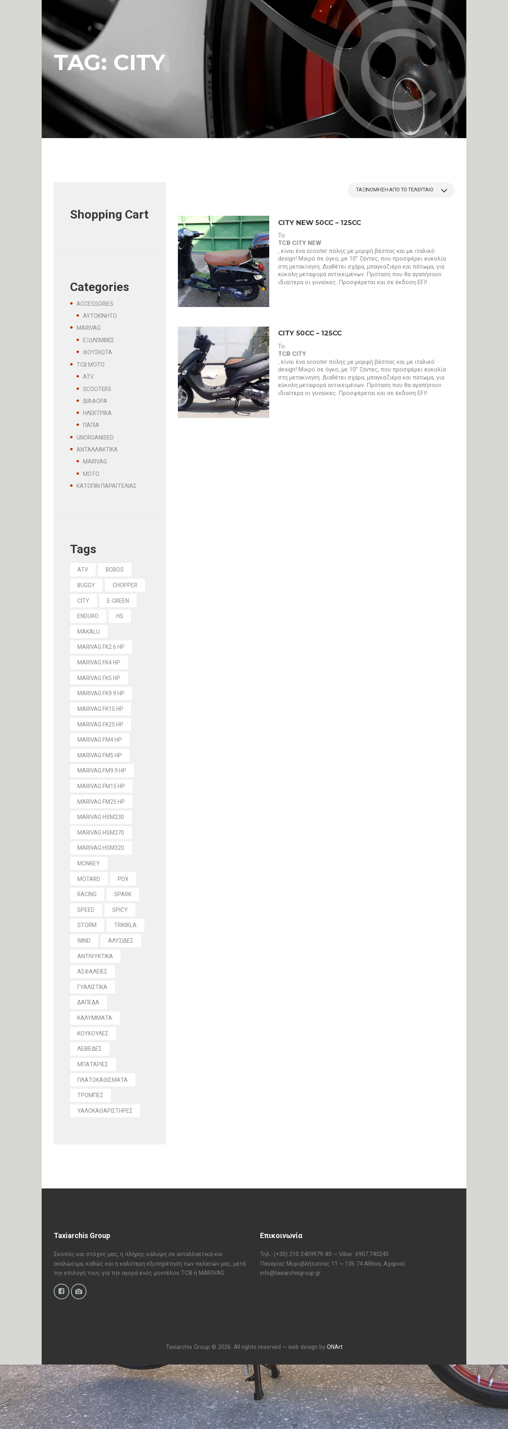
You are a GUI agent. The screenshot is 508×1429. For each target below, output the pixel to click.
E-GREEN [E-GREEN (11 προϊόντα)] (90, 619)
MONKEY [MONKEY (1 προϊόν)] (89, 896)
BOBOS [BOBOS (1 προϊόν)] (117, 570)
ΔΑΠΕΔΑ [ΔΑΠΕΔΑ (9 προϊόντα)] (90, 1059)
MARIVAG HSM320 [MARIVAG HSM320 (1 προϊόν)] (102, 880)
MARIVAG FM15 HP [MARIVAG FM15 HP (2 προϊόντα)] (103, 815)
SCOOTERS (97, 389)
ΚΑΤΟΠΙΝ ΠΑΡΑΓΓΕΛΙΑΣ (110, 486)
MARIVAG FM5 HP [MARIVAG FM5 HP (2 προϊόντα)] (102, 782)
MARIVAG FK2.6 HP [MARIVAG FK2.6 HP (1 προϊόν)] (103, 668)
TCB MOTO (91, 364)
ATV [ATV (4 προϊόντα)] (83, 570)
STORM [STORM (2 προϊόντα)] (88, 961)
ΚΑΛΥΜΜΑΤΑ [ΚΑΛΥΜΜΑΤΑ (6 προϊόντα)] (96, 1076)
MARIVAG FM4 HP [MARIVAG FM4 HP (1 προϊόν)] (102, 766)
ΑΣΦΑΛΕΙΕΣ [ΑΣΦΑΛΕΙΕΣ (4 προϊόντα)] (94, 1027)
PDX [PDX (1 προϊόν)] (125, 912)
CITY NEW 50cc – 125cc (322, 223)
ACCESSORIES (96, 303)
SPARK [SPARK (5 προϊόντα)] (127, 929)
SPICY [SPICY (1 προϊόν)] (122, 945)
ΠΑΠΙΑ (92, 425)
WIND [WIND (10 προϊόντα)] (128, 977)
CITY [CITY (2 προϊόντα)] (129, 602)
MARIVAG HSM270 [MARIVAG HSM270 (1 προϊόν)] (102, 863)
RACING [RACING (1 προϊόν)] (88, 929)
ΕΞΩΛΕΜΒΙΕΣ (100, 340)
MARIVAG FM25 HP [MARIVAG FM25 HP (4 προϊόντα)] (103, 831)
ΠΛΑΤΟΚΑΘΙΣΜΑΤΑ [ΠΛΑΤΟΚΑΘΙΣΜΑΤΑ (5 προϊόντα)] (104, 1141)
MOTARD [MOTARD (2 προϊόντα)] (89, 912)
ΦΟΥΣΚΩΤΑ (98, 352)
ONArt (335, 1411)
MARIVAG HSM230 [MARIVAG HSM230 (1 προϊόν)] (102, 847)
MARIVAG (89, 327)
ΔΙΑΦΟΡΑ (95, 401)
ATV (88, 376)
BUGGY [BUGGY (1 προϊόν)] (87, 586)
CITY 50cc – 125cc (312, 334)
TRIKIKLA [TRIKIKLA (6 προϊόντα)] (90, 977)
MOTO (91, 474)
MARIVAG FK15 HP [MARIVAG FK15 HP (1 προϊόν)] (103, 733)
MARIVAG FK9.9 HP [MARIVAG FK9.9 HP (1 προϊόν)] (103, 717)
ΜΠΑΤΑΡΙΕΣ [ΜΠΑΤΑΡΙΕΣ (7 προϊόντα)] (94, 1124)
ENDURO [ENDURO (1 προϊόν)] (89, 635)
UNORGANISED (96, 437)
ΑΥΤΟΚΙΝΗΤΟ (101, 315)
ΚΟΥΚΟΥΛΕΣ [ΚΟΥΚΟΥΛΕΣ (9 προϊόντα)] (94, 1092)
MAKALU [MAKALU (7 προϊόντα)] (89, 651)
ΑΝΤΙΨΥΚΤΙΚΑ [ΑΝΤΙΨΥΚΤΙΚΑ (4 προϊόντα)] (97, 1010)
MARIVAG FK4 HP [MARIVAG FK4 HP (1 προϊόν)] (101, 684)
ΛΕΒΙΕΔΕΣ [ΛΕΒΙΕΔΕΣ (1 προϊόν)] (91, 1108)
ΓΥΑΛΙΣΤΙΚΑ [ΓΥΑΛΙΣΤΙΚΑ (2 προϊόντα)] (94, 1043)
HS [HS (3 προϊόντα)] (122, 635)
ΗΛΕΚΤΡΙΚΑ (99, 413)
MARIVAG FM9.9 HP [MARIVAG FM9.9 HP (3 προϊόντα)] (104, 798)
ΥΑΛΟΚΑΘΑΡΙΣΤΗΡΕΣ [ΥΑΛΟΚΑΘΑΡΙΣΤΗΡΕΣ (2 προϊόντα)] (107, 1173)
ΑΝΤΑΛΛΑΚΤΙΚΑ (99, 449)
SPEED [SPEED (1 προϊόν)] (86, 945)
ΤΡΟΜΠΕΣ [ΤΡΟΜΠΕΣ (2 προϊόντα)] (91, 1157)
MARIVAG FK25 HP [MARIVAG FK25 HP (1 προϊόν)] (103, 749)
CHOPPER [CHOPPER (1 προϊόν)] (91, 602)
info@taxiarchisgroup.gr (291, 1336)
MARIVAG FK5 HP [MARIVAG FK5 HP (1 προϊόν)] (101, 700)
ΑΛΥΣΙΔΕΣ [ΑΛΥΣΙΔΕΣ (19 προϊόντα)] (92, 994)
